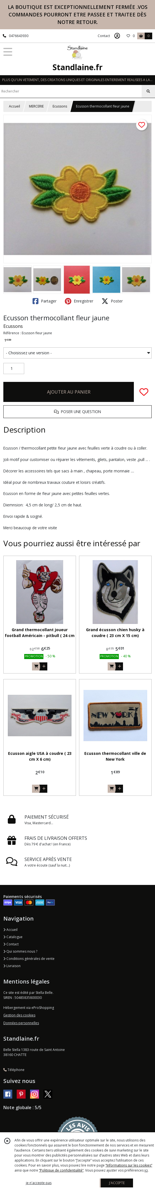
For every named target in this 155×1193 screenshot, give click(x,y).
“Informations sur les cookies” (128, 1165)
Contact (104, 35)
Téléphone (13, 1069)
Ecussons (60, 106)
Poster (112, 301)
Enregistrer (79, 301)
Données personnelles (21, 1023)
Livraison (12, 965)
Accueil (14, 106)
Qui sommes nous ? (20, 951)
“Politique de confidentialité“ (61, 1170)
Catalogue (13, 937)
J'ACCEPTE (117, 1182)
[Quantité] (13, 368)
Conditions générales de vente (29, 958)
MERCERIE (36, 106)
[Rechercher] (148, 91)
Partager (44, 301)
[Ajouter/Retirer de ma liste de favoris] (143, 391)
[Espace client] (117, 36)
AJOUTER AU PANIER (68, 392)
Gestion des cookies (19, 1015)
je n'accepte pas (38, 1182)
